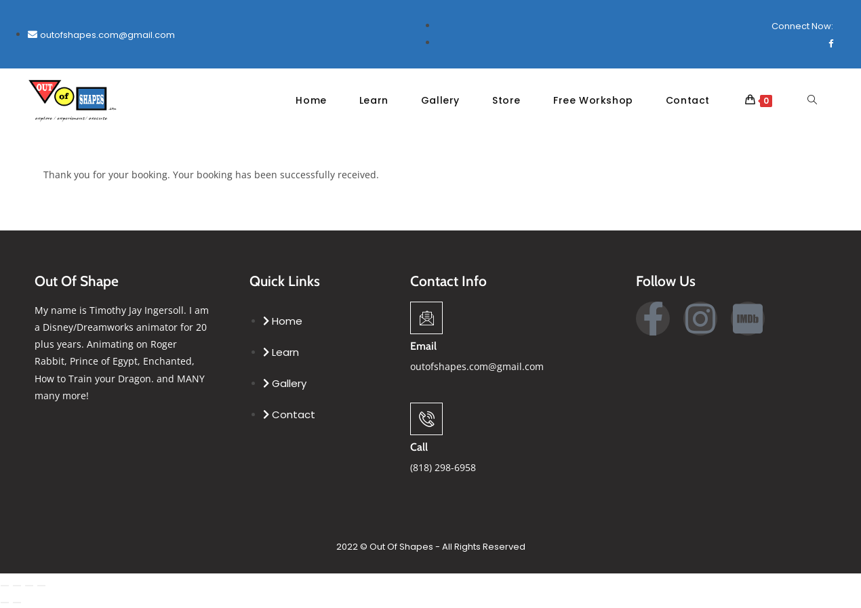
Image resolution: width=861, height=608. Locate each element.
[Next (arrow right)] (17, 603)
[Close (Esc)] (41, 586)
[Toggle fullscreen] (17, 586)
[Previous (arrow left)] (4, 603)
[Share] (29, 586)
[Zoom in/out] (4, 586)
